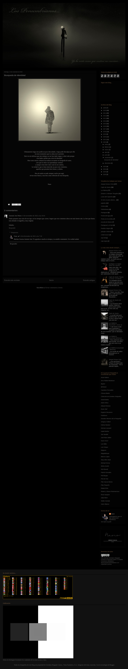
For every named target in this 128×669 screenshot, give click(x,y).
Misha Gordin (105, 466)
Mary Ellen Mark (106, 460)
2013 (104, 118)
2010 (104, 110)
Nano (15, 236)
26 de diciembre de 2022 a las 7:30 (31, 236)
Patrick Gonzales (106, 472)
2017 (104, 129)
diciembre (108, 163)
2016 (104, 126)
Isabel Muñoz (105, 431)
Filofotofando (105, 209)
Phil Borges (104, 475)
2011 (104, 113)
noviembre (108, 157)
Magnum (103, 450)
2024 (104, 169)
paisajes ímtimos (106, 231)
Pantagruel (104, 212)
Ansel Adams (105, 377)
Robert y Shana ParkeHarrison (110, 491)
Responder (12, 228)
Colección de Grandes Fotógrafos (111, 396)
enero (107, 144)
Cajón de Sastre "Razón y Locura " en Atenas (116, 277)
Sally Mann (104, 498)
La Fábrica (104, 190)
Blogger (111, 665)
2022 (104, 142)
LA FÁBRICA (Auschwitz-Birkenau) (115, 337)
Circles (103, 206)
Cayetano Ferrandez (107, 390)
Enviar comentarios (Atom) (53, 287)
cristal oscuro (105, 235)
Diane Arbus (104, 403)
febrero (107, 147)
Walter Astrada (105, 501)
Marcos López (105, 456)
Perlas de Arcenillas (107, 219)
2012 (104, 116)
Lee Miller (104, 444)
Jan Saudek (104, 434)
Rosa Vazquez (105, 494)
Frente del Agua (106, 216)
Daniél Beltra (105, 399)
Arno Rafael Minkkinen (108, 380)
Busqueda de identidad (111, 160)
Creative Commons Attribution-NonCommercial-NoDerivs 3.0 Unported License (112, 562)
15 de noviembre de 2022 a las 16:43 (33, 216)
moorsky (92, 665)
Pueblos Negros (106, 228)
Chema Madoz (105, 393)
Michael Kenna (105, 463)
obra (105, 558)
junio (106, 155)
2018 (104, 131)
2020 (104, 137)
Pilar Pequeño (105, 485)
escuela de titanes (106, 222)
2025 (104, 172)
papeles (103, 203)
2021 (104, 139)
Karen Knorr (104, 441)
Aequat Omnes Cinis (107, 184)
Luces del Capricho (107, 197)
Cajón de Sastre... (114, 313)
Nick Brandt (104, 469)
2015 (104, 123)
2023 (104, 166)
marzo (107, 149)
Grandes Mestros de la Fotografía (111, 418)
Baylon (103, 384)
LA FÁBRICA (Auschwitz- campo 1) (115, 324)
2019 (104, 134)
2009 (104, 108)
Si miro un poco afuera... (108, 200)
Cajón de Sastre (106, 187)
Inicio (51, 280)
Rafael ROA (104, 488)
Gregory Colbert (106, 422)
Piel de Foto (104, 479)
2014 (104, 121)
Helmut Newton (105, 425)
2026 (104, 174)
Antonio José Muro (15, 216)
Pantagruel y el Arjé (107, 225)
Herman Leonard (106, 428)
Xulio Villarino (105, 504)
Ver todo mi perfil (106, 522)
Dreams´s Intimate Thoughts (109, 193)
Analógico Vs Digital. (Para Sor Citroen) (115, 264)
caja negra (104, 241)
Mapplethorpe (105, 453)
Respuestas (14, 232)
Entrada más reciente (12, 280)
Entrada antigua (89, 280)
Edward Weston (106, 406)
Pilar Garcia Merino (107, 482)
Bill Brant (103, 387)
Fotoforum (104, 415)
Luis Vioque (104, 447)
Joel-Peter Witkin (106, 437)
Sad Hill (103, 238)
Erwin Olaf (104, 409)
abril (106, 152)
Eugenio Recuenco (106, 412)
